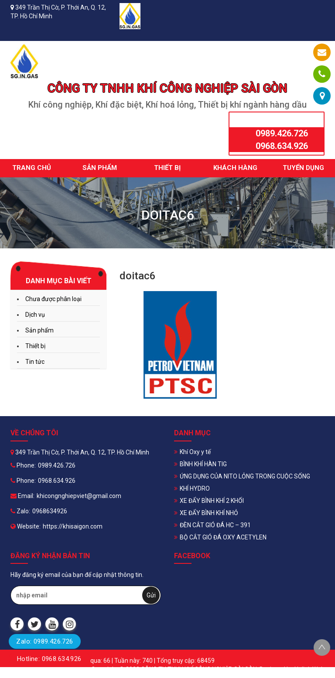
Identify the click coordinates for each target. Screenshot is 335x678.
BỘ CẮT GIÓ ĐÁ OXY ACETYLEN (223, 537)
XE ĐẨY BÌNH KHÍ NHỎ (209, 512)
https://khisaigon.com (73, 526)
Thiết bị (167, 168)
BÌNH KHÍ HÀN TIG (203, 464)
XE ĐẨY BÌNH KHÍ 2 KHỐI (212, 500)
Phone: (23, 465)
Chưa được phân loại (53, 298)
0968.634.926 (282, 146)
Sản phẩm (99, 168)
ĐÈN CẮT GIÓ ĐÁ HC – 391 (215, 525)
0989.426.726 (282, 133)
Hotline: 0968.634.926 (49, 659)
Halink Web (309, 669)
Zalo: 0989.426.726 (44, 641)
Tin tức (34, 361)
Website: (25, 526)
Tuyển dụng (303, 168)
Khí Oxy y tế (195, 451)
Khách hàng (235, 168)
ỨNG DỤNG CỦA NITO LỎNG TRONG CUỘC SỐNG (245, 476)
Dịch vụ (35, 314)
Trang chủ (31, 168)
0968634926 (49, 511)
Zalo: (20, 511)
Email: (22, 495)
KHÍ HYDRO (195, 488)
